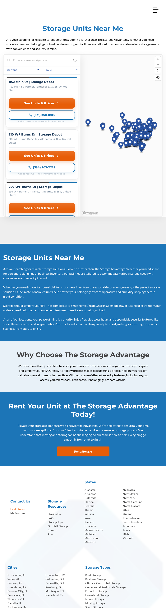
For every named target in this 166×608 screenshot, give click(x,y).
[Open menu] (155, 10)
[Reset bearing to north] (158, 70)
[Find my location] (158, 77)
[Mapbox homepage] (89, 146)
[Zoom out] (158, 64)
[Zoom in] (158, 59)
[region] (121, 102)
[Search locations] (38, 60)
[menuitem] (26, 442)
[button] (122, 83)
